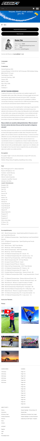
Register (3, 429)
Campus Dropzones (5, 416)
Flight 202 (23, 380)
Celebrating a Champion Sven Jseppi (29, 414)
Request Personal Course (20, 29)
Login (2, 431)
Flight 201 (23, 378)
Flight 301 (23, 384)
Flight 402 (23, 393)
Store (2, 420)
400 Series (3, 380)
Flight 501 (23, 397)
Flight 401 (23, 391)
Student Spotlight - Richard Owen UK (29, 410)
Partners (3, 418)
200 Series (3, 373)
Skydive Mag (23, 412)
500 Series (3, 382)
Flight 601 (23, 401)
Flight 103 (23, 376)
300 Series (3, 376)
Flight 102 (23, 373)
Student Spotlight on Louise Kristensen (29, 416)
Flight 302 (23, 386)
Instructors (3, 412)
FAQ (2, 433)
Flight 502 (23, 399)
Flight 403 (23, 395)
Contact (3, 423)
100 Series (3, 371)
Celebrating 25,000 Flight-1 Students (29, 418)
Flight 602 (23, 403)
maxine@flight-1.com (18, 54)
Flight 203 (23, 382)
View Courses (20, 34)
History (2, 410)
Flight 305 (23, 388)
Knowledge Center (5, 435)
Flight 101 (23, 371)
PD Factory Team (5, 414)
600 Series (3, 378)
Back (3, 24)
